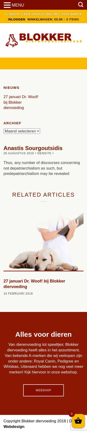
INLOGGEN (16, 19)
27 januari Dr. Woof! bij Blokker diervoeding (20, 102)
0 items (72, 19)
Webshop (43, 390)
